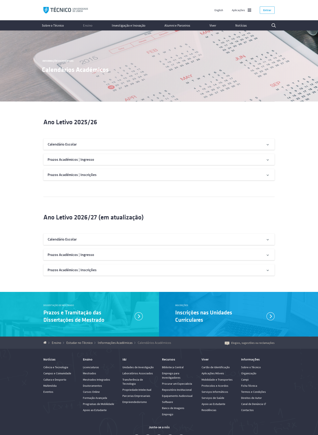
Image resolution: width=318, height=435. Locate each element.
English (219, 10)
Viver (212, 25)
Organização (248, 373)
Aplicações (238, 10)
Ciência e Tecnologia (55, 367)
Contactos (247, 410)
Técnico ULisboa (65, 10)
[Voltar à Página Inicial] (45, 343)
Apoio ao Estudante (95, 410)
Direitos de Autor (251, 398)
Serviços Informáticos (215, 392)
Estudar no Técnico (79, 343)
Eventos (48, 392)
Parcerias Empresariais (136, 396)
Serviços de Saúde (213, 398)
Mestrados (89, 373)
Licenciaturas (91, 367)
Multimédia (50, 386)
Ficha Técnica (249, 386)
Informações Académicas (57, 60)
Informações (250, 359)
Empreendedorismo (134, 402)
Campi (245, 379)
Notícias (241, 25)
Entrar (267, 10)
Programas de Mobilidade (98, 404)
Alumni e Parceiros (177, 25)
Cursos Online (91, 392)
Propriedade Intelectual (136, 390)
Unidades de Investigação (138, 367)
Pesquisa (271, 25)
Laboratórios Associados (137, 373)
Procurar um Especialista (177, 383)
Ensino (87, 25)
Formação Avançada (95, 398)
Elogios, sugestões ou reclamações (250, 343)
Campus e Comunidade (57, 373)
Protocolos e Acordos (215, 386)
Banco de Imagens (173, 408)
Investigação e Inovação (128, 25)
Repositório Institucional (177, 390)
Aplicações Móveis (213, 373)
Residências (209, 410)
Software (167, 402)
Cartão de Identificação (216, 367)
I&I (124, 359)
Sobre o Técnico (53, 25)
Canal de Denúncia (252, 404)
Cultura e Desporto (54, 379)
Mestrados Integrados (96, 379)
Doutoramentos (92, 386)
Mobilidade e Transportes (217, 379)
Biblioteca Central (173, 367)
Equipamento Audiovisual (177, 396)
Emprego (167, 414)
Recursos (168, 359)
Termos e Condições (253, 392)
